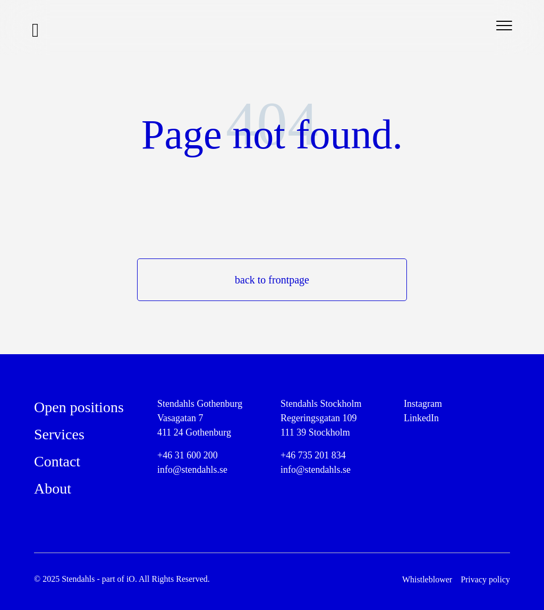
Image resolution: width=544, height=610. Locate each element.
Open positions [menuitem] (79, 407)
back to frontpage (272, 280)
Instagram (423, 403)
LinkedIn (421, 418)
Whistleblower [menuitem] (427, 579)
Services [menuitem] (59, 434)
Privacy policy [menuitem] (485, 579)
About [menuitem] (52, 488)
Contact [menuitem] (57, 461)
